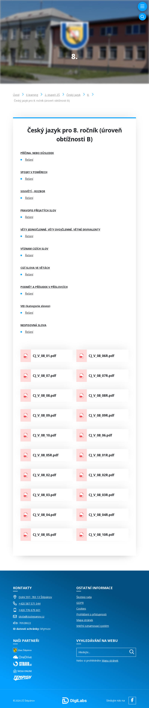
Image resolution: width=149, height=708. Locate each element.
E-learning (32, 95)
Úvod (16, 95)
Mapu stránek (110, 660)
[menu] (142, 6)
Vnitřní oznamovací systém (92, 626)
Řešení (29, 159)
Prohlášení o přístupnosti (91, 614)
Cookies (81, 608)
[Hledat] (131, 652)
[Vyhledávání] (142, 16)
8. (88, 95)
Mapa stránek (84, 620)
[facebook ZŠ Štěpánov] (131, 700)
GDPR (80, 603)
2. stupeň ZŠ (52, 95)
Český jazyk (73, 95)
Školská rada (84, 597)
